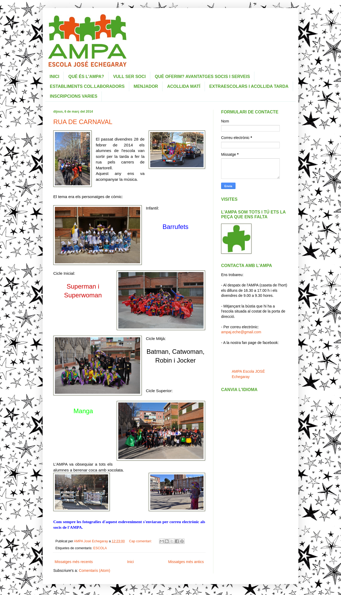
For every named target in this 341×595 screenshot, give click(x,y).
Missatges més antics (186, 562)
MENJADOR (146, 86)
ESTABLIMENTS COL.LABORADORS (87, 86)
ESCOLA (100, 548)
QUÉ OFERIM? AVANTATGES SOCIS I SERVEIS (202, 76)
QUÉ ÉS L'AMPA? (86, 76)
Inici (130, 562)
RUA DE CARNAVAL (82, 121)
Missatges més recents (74, 562)
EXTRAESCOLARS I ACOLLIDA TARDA (249, 86)
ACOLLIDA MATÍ (183, 86)
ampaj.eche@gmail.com (241, 332)
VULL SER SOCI (129, 76)
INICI (54, 76)
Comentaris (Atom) (94, 570)
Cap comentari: (141, 541)
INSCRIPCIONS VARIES (73, 96)
